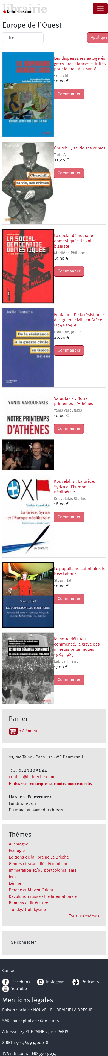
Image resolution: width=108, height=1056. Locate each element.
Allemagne (18, 844)
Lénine (15, 883)
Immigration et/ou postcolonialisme (42, 870)
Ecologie (17, 851)
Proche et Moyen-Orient (31, 890)
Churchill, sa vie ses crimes (80, 148)
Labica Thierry (66, 662)
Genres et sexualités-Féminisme (38, 864)
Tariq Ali (61, 155)
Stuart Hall (63, 581)
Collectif (61, 76)
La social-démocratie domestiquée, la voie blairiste (73, 241)
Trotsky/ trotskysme (27, 910)
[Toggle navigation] (100, 8)
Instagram (51, 982)
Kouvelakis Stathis (70, 499)
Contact (9, 971)
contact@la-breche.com (31, 777)
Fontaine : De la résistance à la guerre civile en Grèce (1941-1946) (79, 320)
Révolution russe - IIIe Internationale (43, 897)
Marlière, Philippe (69, 253)
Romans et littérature (28, 903)
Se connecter (23, 942)
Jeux (12, 877)
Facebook (16, 982)
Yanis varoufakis (68, 411)
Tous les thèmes (84, 916)
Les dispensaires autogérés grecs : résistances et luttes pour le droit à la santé (80, 63)
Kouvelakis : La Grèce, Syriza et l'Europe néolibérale (74, 486)
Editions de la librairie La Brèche (39, 857)
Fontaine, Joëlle (67, 332)
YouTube (19, 989)
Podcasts (85, 982)
